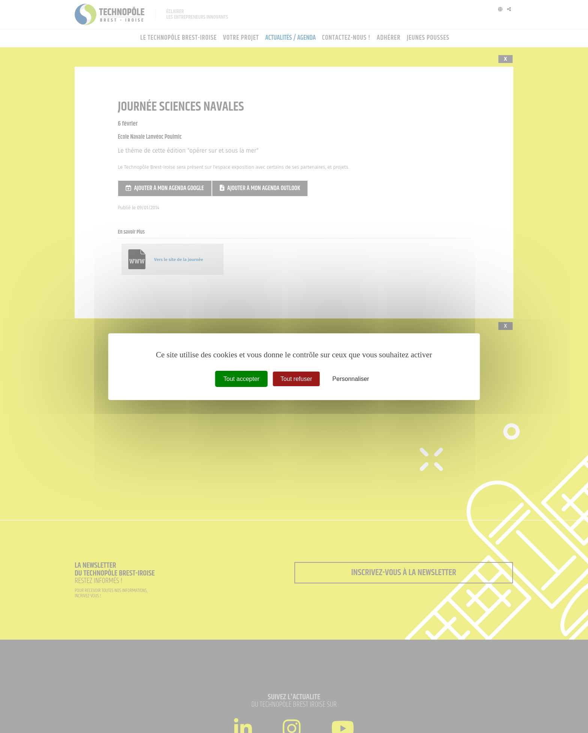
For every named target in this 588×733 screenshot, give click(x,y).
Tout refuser (296, 378)
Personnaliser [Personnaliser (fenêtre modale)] (350, 378)
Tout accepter (242, 378)
